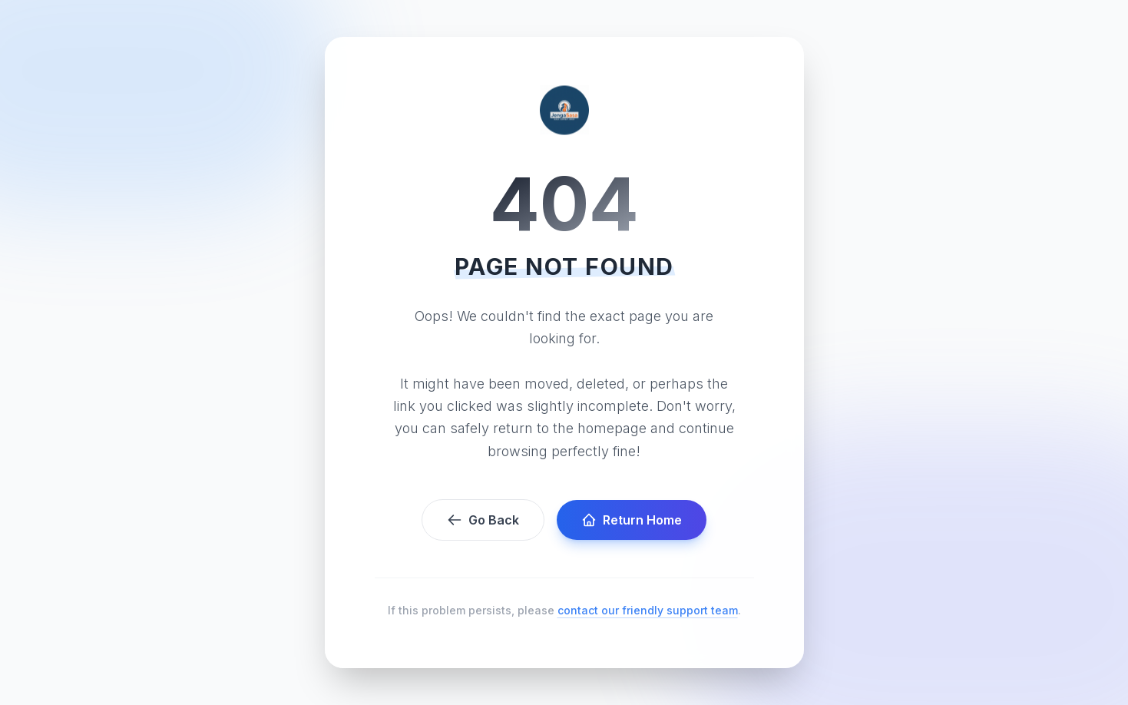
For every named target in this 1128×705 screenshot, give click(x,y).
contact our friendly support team (647, 610)
